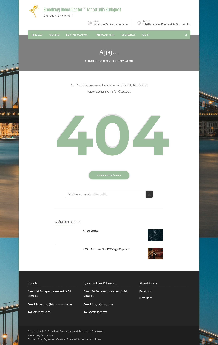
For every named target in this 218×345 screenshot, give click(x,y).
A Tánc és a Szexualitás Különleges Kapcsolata (106, 249)
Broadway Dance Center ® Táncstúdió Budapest (82, 9)
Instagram (145, 298)
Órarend (54, 35)
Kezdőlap (37, 35)
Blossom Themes (66, 339)
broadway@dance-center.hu (110, 24)
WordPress (95, 339)
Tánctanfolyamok (76, 35)
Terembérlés (128, 35)
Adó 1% (145, 35)
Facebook (145, 291)
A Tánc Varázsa (90, 230)
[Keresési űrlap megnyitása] (186, 35)
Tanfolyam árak (105, 35)
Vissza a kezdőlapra (109, 175)
